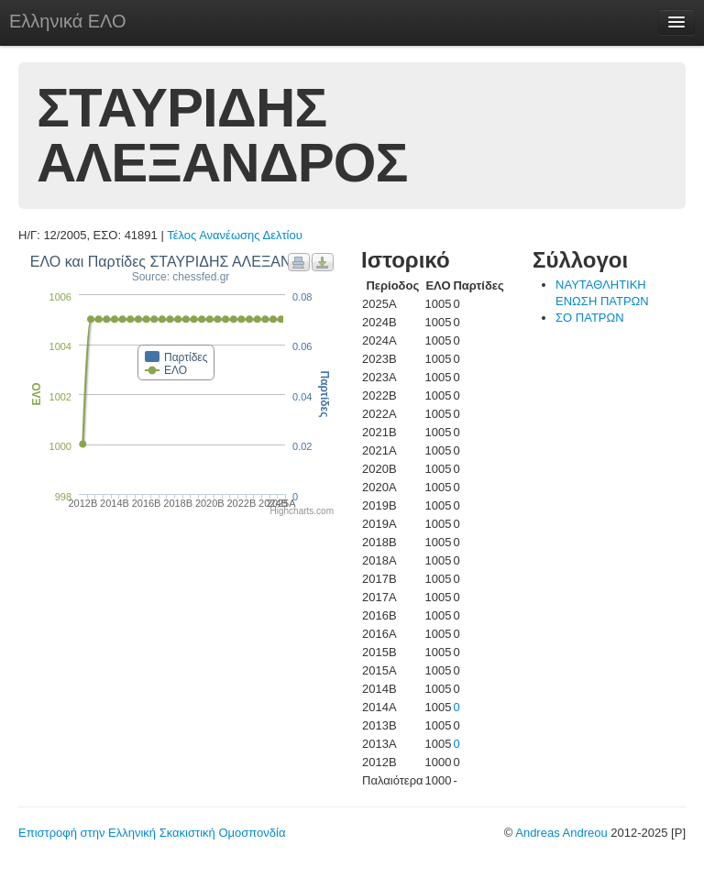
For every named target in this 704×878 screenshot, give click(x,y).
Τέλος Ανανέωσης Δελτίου (234, 235)
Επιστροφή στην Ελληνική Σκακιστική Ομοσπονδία (151, 833)
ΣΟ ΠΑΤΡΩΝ (590, 317)
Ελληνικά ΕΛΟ (67, 21)
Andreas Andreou (561, 833)
